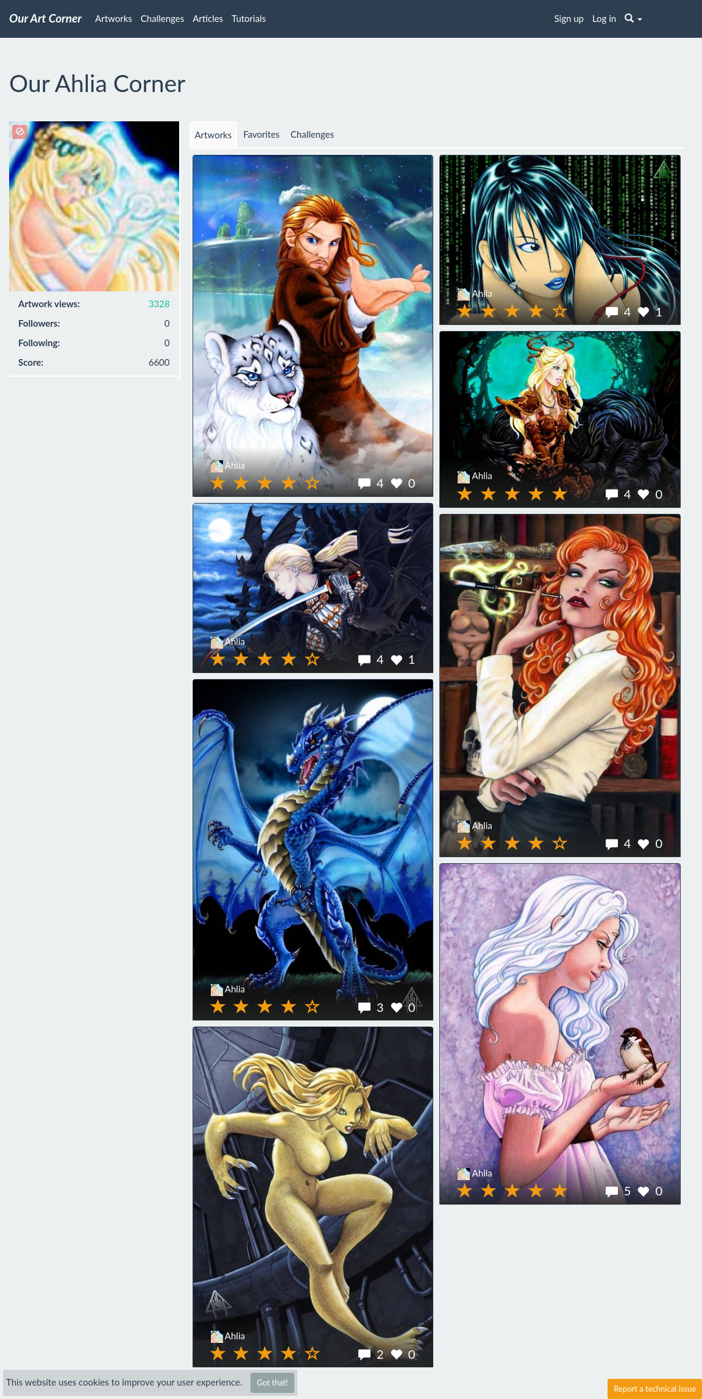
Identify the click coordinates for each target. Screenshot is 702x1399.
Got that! (272, 1382)
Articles (208, 18)
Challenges (162, 18)
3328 (159, 303)
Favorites (261, 134)
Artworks (113, 18)
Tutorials (249, 18)
